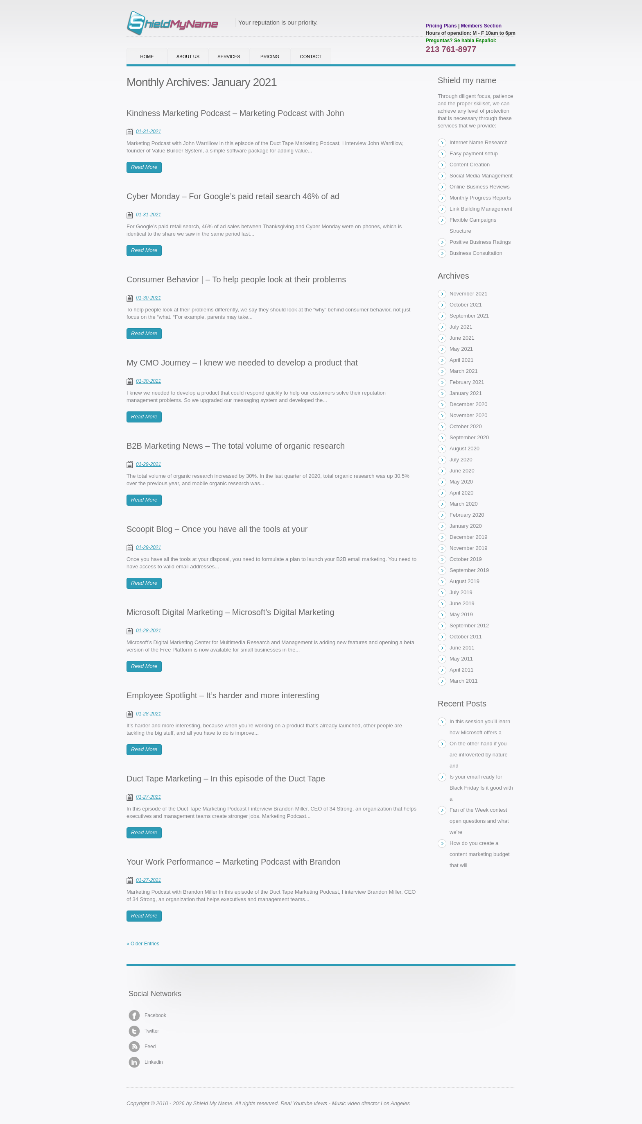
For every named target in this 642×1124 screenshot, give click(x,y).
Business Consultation (476, 253)
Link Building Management (481, 209)
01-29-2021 (148, 464)
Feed (142, 1046)
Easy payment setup (474, 153)
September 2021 (469, 316)
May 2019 (461, 614)
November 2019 (469, 548)
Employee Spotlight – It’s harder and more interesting (223, 695)
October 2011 (466, 637)
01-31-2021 (148, 131)
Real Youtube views (303, 1103)
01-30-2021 (148, 298)
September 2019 (469, 570)
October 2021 (466, 305)
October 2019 (466, 559)
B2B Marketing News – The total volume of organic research (236, 445)
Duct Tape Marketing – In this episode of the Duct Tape (226, 778)
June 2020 (462, 471)
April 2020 (462, 493)
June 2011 (462, 648)
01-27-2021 (148, 797)
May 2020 (461, 482)
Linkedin (146, 1062)
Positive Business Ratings (480, 242)
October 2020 (466, 426)
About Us (187, 56)
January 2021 (466, 393)
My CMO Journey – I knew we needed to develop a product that (242, 362)
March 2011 (464, 681)
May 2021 (461, 349)
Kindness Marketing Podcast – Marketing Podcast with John (235, 113)
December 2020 (469, 404)
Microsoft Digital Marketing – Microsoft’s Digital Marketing (231, 612)
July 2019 (461, 592)
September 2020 (469, 437)
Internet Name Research (479, 142)
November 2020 (469, 415)
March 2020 (464, 504)
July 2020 (461, 459)
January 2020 (466, 526)
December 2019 (469, 537)
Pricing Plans (441, 26)
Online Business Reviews (480, 187)
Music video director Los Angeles (371, 1103)
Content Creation (470, 164)
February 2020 (467, 515)
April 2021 (462, 360)
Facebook (147, 1015)
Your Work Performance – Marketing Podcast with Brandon (233, 861)
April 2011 (462, 670)
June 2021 (462, 338)
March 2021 (464, 371)
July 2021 (461, 327)
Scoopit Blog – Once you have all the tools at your (217, 529)
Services (228, 56)
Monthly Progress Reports (480, 198)
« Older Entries (143, 944)
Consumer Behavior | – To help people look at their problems (236, 279)
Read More (144, 167)
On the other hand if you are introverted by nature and (479, 754)
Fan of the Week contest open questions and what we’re (479, 821)
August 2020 (464, 448)
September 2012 (469, 625)
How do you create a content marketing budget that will (480, 854)
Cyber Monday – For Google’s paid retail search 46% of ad (233, 196)
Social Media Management (481, 176)
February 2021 (467, 382)
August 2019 (464, 581)
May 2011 (461, 659)
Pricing (269, 56)
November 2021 (469, 294)
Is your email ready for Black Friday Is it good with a (481, 788)
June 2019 (462, 603)
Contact (310, 56)
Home (147, 56)
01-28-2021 (148, 631)
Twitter (144, 1031)
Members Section (481, 26)
